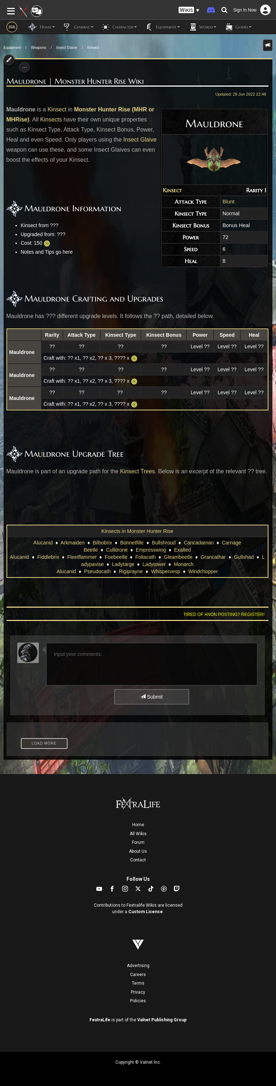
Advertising (138, 965)
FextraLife (99, 1019)
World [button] (201, 27)
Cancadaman (198, 543)
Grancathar (213, 557)
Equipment (12, 48)
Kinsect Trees (137, 471)
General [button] (77, 27)
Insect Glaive (66, 48)
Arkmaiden (72, 543)
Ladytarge (123, 564)
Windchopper (203, 571)
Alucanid (43, 543)
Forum (138, 842)
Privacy (138, 992)
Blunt (228, 201)
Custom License (145, 911)
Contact (138, 859)
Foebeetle (116, 557)
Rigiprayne (131, 571)
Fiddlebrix (48, 557)
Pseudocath (97, 571)
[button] (189, 10)
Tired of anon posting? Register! (223, 614)
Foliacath (145, 557)
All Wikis (138, 833)
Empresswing (151, 550)
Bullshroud (164, 543)
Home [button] (41, 27)
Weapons (38, 48)
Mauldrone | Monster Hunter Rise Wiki (75, 81)
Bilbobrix (102, 543)
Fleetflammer (82, 557)
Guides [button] (238, 27)
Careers (138, 974)
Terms (138, 983)
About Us (138, 851)
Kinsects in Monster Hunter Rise (137, 531)
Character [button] (119, 27)
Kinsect (93, 48)
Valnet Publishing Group (162, 1019)
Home (138, 824)
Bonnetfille (132, 543)
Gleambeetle (178, 557)
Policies (138, 1000)
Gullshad (244, 557)
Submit (151, 697)
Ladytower (154, 564)
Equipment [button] (162, 27)
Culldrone (117, 550)
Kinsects (51, 119)
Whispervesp (165, 571)
